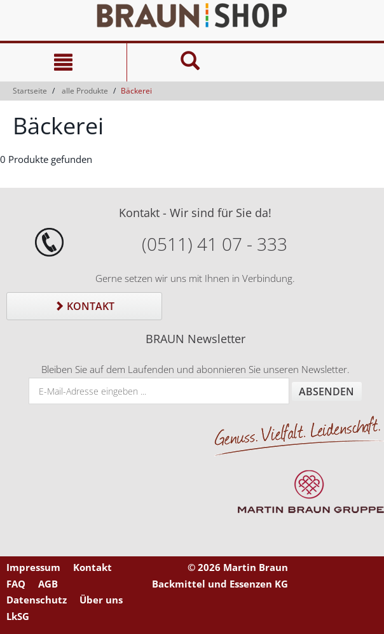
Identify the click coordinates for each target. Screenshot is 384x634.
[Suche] (190, 62)
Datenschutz (36, 599)
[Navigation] (63, 62)
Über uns (101, 599)
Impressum (33, 567)
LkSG (17, 616)
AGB (48, 583)
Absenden (326, 391)
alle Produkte (85, 90)
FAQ (15, 583)
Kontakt (84, 306)
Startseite (30, 90)
